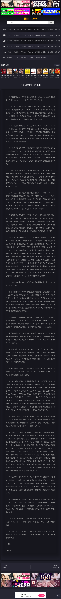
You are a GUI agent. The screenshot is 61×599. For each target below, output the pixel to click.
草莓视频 (23, 57)
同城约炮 (9, 57)
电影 (4, 41)
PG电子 (10, 30)
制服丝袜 (37, 41)
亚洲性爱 (9, 41)
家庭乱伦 (16, 52)
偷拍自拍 (16, 41)
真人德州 (16, 30)
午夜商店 (16, 57)
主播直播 (50, 35)
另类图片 (57, 46)
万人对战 (23, 30)
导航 (4, 57)
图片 (4, 46)
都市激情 (9, 52)
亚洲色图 (16, 46)
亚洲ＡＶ (9, 35)
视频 (4, 35)
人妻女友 (23, 52)
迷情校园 (37, 52)
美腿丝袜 (37, 46)
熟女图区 (50, 46)
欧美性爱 (30, 41)
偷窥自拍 (9, 46)
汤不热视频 (30, 57)
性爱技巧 (57, 52)
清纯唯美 (43, 46)
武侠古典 (30, 52)
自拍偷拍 (16, 35)
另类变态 (57, 41)
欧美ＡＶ (23, 35)
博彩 (4, 30)
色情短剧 (43, 57)
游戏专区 (30, 30)
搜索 (51, 23)
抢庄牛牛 (57, 30)
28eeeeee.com (30, 18)
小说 (4, 52)
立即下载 (41, 595)
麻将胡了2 (37, 30)
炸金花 (44, 30)
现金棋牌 (50, 30)
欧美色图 (23, 46)
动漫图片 (30, 46)
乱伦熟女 (50, 41)
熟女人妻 (37, 35)
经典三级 (43, 41)
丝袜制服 (43, 35)
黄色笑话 (50, 52)
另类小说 (43, 52)
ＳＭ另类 (57, 35)
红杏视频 (37, 57)
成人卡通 (23, 41)
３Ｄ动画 (30, 35)
